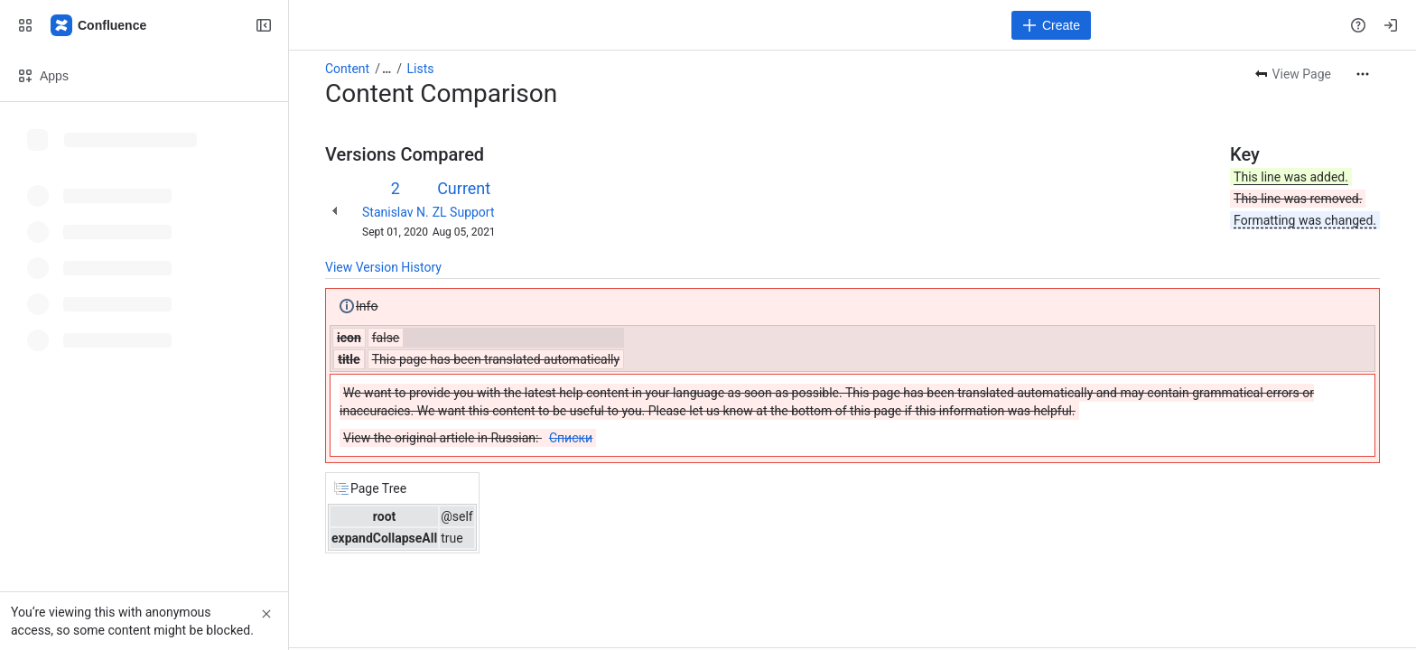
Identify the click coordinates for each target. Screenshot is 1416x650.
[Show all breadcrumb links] (386, 69)
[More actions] (1363, 74)
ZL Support (464, 212)
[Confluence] (99, 25)
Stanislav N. (395, 212)
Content (347, 68)
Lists (420, 68)
